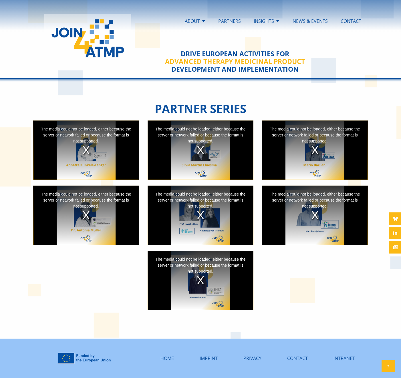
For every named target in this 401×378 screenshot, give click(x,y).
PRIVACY (252, 358)
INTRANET (344, 358)
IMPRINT (209, 358)
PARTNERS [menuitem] (229, 21)
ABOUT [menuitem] (192, 21)
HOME (167, 358)
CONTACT (297, 358)
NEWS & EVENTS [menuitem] (310, 21)
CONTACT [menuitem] (351, 21)
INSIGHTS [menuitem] (264, 21)
